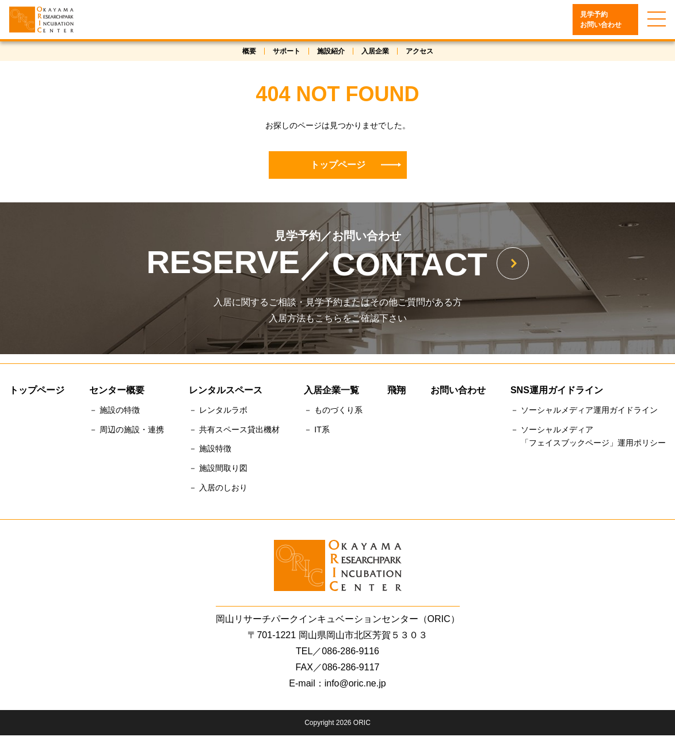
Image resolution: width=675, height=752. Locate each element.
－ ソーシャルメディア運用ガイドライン (584, 411)
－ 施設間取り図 (218, 469)
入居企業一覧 (331, 391)
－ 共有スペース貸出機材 (234, 430)
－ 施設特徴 (210, 450)
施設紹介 (331, 52)
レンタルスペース (225, 391)
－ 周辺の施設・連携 (126, 430)
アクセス (419, 52)
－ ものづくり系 (333, 411)
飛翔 (396, 391)
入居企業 (375, 52)
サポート (286, 52)
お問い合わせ (458, 391)
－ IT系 (316, 430)
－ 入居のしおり (218, 489)
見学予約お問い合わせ (600, 20)
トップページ (355, 166)
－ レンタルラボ (218, 411)
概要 (249, 52)
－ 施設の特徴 (114, 411)
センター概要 (116, 391)
